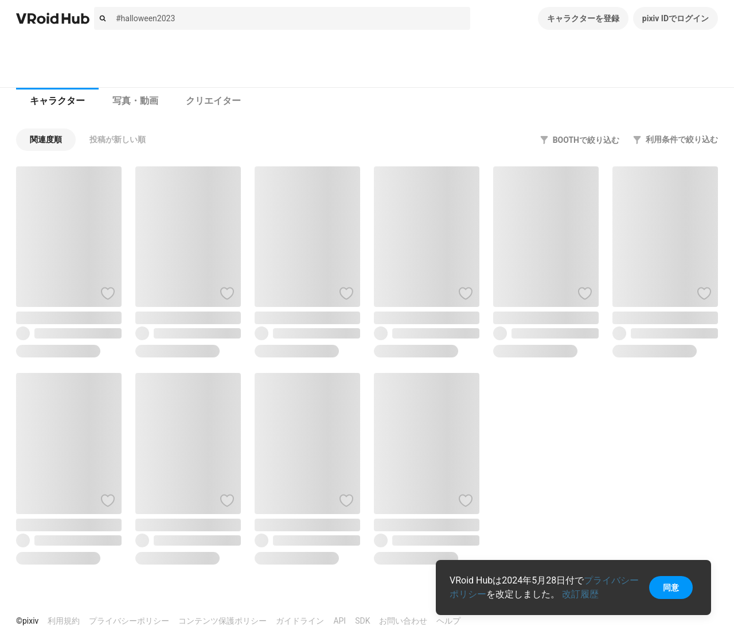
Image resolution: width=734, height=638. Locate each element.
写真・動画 (135, 101)
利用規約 (64, 620)
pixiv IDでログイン (675, 18)
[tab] (57, 101)
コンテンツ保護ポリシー (222, 620)
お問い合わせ (403, 620)
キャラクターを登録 (583, 18)
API (339, 620)
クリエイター (213, 101)
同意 (671, 587)
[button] (46, 140)
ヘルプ (448, 620)
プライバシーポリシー (129, 620)
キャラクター (57, 101)
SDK (362, 620)
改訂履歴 (580, 594)
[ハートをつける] (108, 293)
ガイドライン (300, 620)
